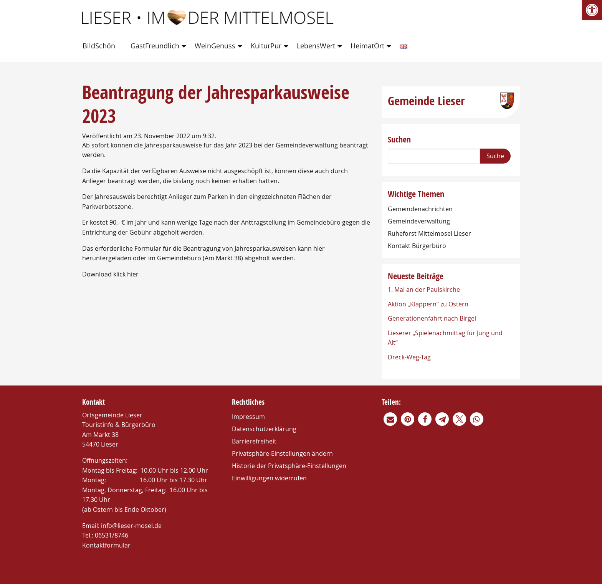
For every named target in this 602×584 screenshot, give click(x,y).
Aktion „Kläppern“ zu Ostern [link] (428, 304)
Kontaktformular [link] (106, 545)
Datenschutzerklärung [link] (264, 429)
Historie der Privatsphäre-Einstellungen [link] (289, 466)
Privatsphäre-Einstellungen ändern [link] (282, 453)
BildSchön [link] (99, 45)
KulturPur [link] (266, 45)
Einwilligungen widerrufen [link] (269, 478)
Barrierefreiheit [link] (254, 441)
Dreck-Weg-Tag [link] (409, 357)
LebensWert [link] (316, 45)
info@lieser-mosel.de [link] (131, 525)
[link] (592, 10)
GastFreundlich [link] (155, 45)
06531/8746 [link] (111, 535)
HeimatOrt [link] (367, 45)
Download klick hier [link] (110, 274)
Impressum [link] (248, 416)
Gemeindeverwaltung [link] (419, 221)
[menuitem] (100, 46)
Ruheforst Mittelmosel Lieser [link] (429, 233)
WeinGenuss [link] (215, 45)
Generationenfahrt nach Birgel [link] (432, 318)
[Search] (434, 156)
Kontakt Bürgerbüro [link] (417, 246)
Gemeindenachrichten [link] (420, 209)
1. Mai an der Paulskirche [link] (424, 289)
